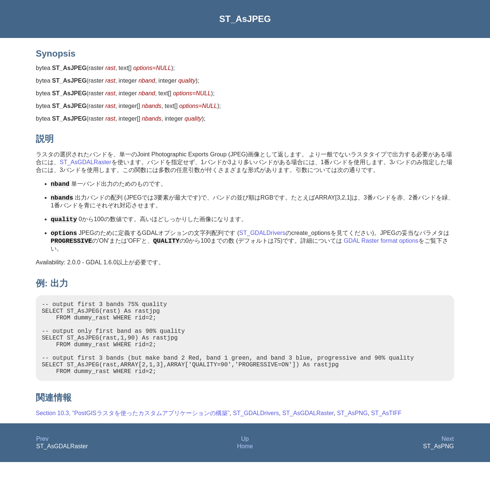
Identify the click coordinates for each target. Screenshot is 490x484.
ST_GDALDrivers (262, 237)
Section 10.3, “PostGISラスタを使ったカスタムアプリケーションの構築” (133, 435)
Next (448, 461)
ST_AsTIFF (386, 435)
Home (245, 468)
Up (245, 461)
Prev (42, 461)
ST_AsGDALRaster (85, 162)
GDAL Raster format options (381, 246)
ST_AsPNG (352, 435)
